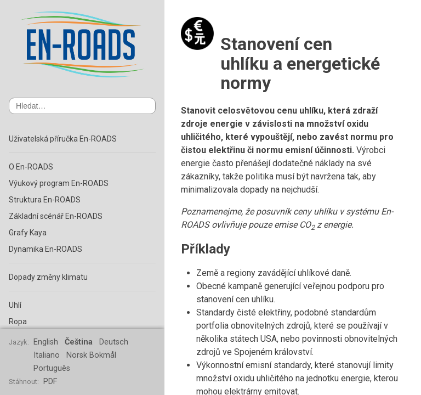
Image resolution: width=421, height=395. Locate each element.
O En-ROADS (31, 166)
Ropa (18, 321)
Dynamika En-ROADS (45, 249)
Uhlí (15, 305)
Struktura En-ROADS (45, 199)
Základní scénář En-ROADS (56, 216)
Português (51, 368)
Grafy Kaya (28, 232)
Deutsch (113, 342)
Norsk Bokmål (91, 355)
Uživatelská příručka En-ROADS (63, 138)
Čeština (79, 342)
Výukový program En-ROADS (59, 183)
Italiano (46, 355)
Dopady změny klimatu (48, 277)
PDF (50, 381)
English (45, 342)
